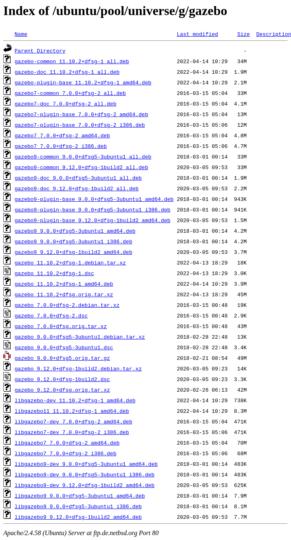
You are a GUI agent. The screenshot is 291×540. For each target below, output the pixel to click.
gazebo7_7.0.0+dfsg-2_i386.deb (61, 146)
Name (21, 33)
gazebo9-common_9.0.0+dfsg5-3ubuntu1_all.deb (83, 156)
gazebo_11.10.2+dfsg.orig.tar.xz (64, 294)
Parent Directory (40, 50)
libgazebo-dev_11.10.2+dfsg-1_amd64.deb (75, 400)
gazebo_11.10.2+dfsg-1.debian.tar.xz (70, 262)
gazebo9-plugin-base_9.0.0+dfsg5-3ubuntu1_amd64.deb (94, 199)
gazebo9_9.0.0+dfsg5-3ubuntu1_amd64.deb (75, 230)
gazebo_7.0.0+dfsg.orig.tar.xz (61, 326)
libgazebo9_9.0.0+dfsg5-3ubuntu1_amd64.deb (80, 495)
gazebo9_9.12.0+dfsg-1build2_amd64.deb (73, 252)
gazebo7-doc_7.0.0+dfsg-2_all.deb (66, 103)
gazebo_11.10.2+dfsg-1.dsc (54, 273)
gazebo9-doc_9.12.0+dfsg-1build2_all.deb (77, 188)
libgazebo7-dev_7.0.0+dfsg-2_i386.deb (72, 432)
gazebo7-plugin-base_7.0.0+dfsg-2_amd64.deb (81, 114)
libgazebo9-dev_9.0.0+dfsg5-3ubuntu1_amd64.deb (86, 463)
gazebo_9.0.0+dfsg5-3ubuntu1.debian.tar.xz (80, 336)
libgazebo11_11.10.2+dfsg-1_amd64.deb (72, 410)
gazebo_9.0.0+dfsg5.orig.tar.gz (62, 357)
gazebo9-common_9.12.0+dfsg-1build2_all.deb (81, 167)
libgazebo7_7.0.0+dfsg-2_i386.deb (66, 453)
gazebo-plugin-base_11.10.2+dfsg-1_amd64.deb (83, 82)
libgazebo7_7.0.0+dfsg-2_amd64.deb (67, 442)
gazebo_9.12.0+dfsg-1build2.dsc (62, 379)
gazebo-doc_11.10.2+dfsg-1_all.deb (67, 71)
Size (243, 33)
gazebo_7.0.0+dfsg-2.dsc (51, 315)
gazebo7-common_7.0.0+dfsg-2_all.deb (70, 93)
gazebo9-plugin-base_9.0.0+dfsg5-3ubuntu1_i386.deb (92, 209)
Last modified (197, 33)
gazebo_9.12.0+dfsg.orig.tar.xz (62, 389)
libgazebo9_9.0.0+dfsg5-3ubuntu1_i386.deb (78, 506)
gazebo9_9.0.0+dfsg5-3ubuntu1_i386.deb (73, 241)
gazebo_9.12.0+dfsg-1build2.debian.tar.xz (78, 368)
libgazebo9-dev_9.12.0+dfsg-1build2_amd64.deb (84, 485)
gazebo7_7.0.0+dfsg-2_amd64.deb (62, 135)
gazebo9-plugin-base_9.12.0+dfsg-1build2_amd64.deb (92, 220)
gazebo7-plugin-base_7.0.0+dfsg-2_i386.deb (80, 124)
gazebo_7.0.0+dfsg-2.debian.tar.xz (67, 305)
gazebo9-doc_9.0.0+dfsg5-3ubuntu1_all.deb (78, 177)
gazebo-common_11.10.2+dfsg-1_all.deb (72, 61)
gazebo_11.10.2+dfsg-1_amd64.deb (64, 283)
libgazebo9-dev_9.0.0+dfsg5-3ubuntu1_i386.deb (84, 474)
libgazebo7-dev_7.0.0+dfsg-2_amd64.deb (73, 421)
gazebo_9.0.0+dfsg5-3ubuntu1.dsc (64, 347)
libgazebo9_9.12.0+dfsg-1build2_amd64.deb (78, 516)
